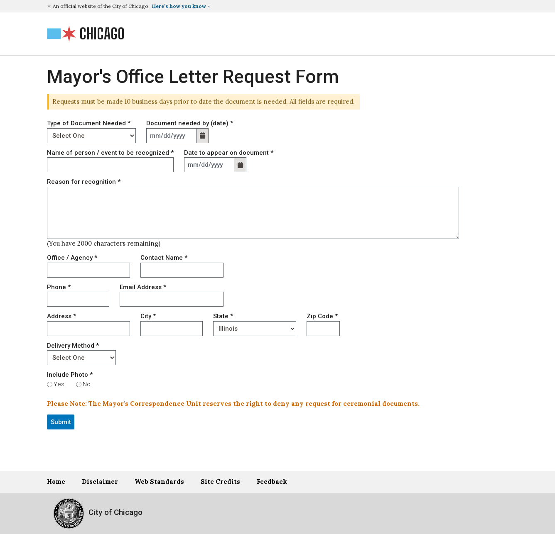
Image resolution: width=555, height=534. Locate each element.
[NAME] (110, 164)
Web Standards (159, 481)
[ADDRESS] (88, 328)
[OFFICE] (88, 270)
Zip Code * (322, 316)
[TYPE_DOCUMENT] (91, 135)
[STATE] (254, 328)
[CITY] (171, 328)
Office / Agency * (72, 257)
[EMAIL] (171, 299)
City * (148, 316)
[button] (130, 6)
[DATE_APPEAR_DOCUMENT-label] (209, 164)
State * (223, 316)
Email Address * (143, 287)
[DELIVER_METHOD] (81, 357)
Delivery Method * (73, 345)
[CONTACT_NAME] (181, 270)
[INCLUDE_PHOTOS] (49, 384)
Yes (59, 384)
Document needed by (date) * (189, 123)
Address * (61, 316)
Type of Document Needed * (88, 123)
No (87, 384)
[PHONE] (78, 299)
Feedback (272, 481)
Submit (61, 422)
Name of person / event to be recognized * (110, 152)
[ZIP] (323, 328)
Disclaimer (100, 481)
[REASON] (253, 213)
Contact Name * (163, 257)
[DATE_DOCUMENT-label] (171, 135)
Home (56, 481)
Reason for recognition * (83, 181)
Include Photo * (70, 374)
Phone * (59, 287)
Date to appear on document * (228, 152)
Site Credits (220, 481)
